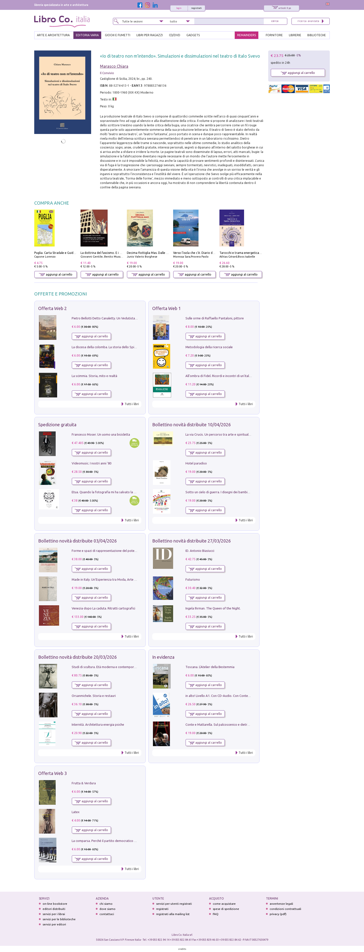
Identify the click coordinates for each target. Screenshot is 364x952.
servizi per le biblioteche (59, 919)
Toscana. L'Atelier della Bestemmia (209, 667)
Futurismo (192, 579)
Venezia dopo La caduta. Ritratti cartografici (103, 608)
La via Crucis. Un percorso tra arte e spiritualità (218, 434)
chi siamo (106, 903)
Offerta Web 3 (52, 773)
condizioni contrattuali (285, 908)
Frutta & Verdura (84, 783)
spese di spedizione (226, 908)
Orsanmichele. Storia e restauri (94, 695)
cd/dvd (174, 35)
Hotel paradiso (196, 463)
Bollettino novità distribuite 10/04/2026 (191, 424)
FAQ (215, 914)
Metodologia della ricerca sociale (209, 347)
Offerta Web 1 (166, 308)
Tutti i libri (132, 404)
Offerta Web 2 (52, 308)
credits (182, 949)
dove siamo (107, 908)
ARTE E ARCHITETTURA (53, 35)
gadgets (193, 35)
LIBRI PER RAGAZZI (149, 35)
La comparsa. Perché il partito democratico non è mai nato (113, 840)
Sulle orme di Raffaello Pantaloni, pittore (214, 318)
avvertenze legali (281, 903)
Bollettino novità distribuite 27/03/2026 (191, 540)
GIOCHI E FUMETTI (117, 35)
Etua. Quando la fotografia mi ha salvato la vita (105, 492)
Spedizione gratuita (57, 424)
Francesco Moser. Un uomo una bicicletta (101, 434)
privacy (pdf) (278, 914)
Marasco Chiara (114, 66)
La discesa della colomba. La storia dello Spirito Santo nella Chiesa (119, 347)
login (179, 8)
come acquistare (224, 903)
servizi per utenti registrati (174, 903)
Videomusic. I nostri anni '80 (91, 463)
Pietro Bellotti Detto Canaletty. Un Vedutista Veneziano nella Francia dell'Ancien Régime (134, 318)
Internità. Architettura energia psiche (98, 724)
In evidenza (163, 657)
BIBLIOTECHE (316, 35)
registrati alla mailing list (173, 914)
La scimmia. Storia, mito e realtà (94, 376)
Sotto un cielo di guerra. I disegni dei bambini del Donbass (226, 492)
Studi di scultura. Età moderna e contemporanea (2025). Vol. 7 (116, 667)
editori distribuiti (54, 908)
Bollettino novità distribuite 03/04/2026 (77, 540)
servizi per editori (54, 924)
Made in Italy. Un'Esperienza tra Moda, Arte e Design (109, 579)
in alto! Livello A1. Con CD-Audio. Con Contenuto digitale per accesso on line (239, 695)
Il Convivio (107, 73)
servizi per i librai (54, 914)
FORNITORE (274, 35)
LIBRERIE (295, 35)
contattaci (106, 914)
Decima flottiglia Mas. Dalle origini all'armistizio (160, 252)
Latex (76, 812)
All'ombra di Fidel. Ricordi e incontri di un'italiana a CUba (225, 376)
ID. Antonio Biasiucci (199, 550)
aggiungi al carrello (55, 274)
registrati (196, 8)
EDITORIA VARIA (87, 35)
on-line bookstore (55, 903)
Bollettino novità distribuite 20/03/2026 (77, 657)
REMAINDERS (246, 35)
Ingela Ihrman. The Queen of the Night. (213, 608)
